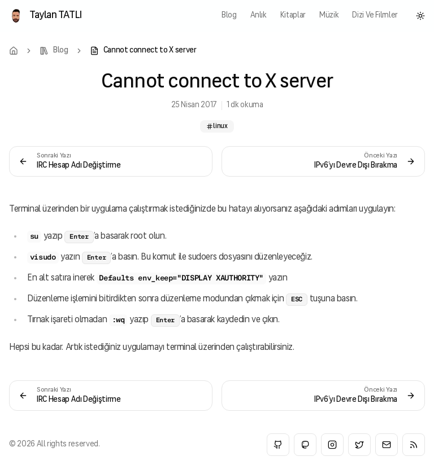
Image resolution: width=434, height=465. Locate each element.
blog (229, 15)
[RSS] (413, 444)
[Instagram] (332, 444)
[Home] (13, 50)
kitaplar (293, 15)
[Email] (386, 444)
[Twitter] (359, 444)
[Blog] (54, 50)
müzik (328, 15)
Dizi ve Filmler (375, 15)
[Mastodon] (305, 444)
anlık (258, 15)
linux (217, 126)
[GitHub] (278, 444)
